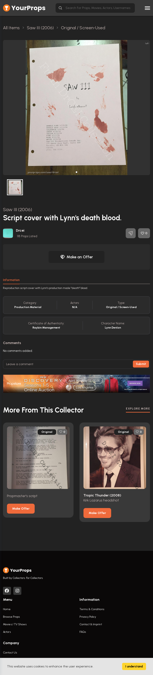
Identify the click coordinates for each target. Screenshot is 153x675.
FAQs (82, 632)
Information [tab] (11, 280)
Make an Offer (76, 257)
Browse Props (11, 616)
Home (7, 609)
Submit (141, 364)
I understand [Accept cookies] (134, 666)
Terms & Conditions (91, 609)
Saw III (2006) (17, 209)
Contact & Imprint (90, 624)
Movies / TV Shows (14, 624)
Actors (7, 632)
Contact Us (10, 652)
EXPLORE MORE (138, 408)
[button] (76, 172)
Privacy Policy (87, 616)
